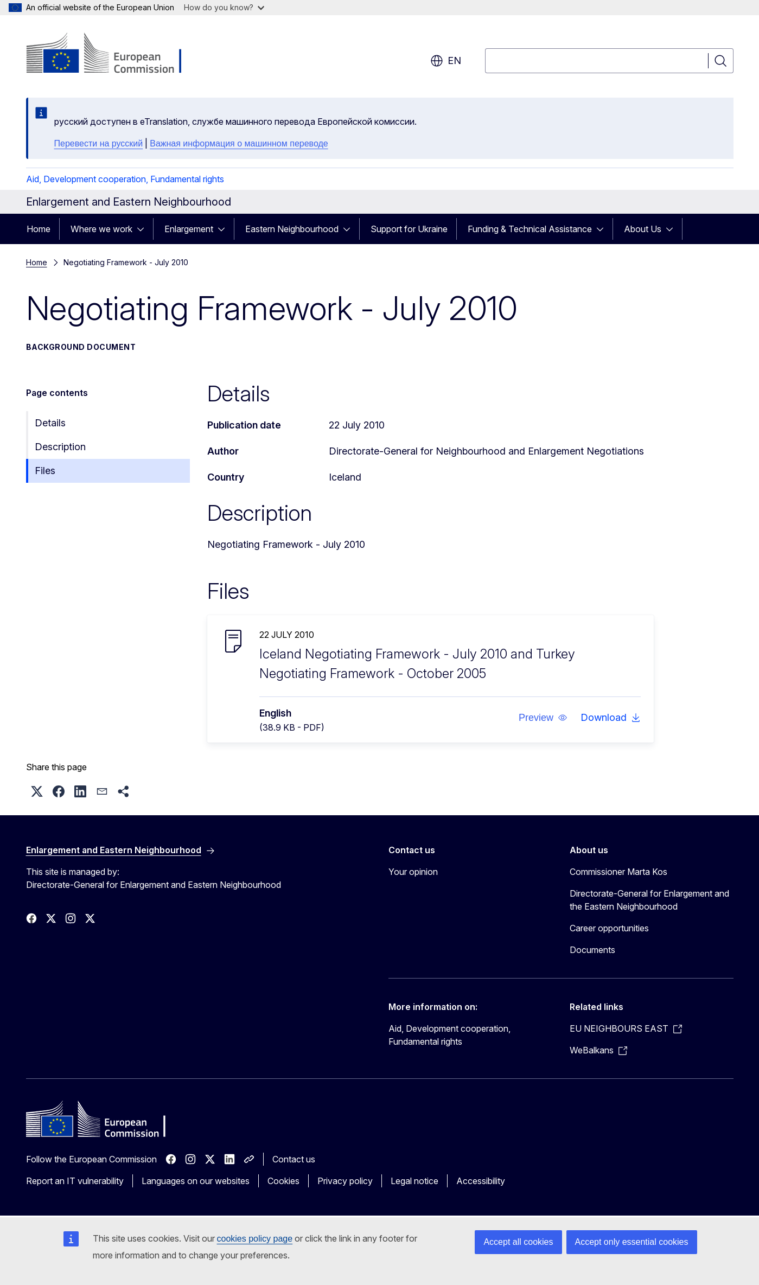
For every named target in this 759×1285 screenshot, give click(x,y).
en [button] (445, 60)
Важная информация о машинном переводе (239, 143)
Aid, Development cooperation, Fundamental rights (125, 179)
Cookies (283, 1180)
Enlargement (188, 228)
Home (38, 228)
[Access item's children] (144, 229)
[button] (542, 718)
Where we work (101, 228)
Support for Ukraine (409, 228)
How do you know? (224, 7)
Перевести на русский (98, 143)
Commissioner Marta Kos (618, 871)
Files (45, 470)
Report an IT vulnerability (75, 1180)
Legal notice (414, 1180)
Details (50, 423)
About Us (642, 228)
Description (60, 446)
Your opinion (413, 871)
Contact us (293, 1159)
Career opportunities (609, 928)
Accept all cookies (518, 1241)
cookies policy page (255, 1238)
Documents (592, 949)
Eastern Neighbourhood (292, 228)
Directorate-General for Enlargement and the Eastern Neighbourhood (649, 900)
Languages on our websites (196, 1180)
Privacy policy (345, 1180)
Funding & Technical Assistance (530, 228)
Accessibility (480, 1180)
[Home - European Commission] (113, 54)
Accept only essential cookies (631, 1241)
